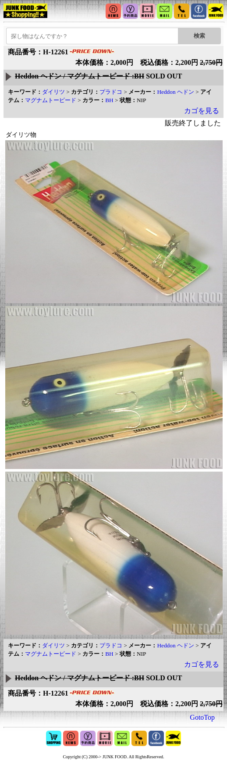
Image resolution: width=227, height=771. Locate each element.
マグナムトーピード (50, 100)
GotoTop (202, 717)
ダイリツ (53, 92)
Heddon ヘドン (175, 92)
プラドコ (110, 92)
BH (109, 100)
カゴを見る (201, 110)
